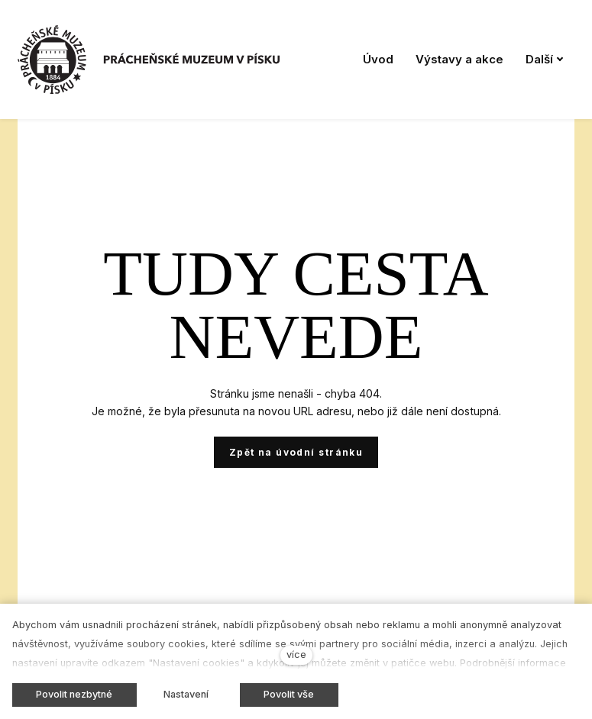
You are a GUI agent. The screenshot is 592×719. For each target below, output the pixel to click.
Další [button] (545, 59)
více (296, 654)
